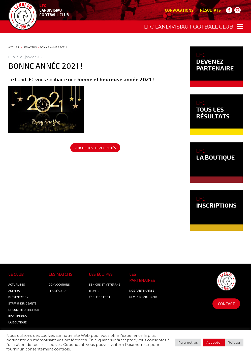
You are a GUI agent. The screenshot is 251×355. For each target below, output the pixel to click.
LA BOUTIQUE (215, 154)
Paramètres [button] (188, 342)
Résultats (210, 10)
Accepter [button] (214, 342)
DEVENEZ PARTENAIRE (215, 61)
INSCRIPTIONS (216, 202)
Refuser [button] (234, 342)
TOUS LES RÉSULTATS (213, 109)
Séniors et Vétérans (104, 284)
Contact (226, 303)
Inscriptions (17, 316)
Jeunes (94, 290)
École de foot (99, 297)
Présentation (18, 297)
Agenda (14, 290)
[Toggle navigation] (125, 26)
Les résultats (59, 290)
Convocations (179, 10)
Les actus (30, 47)
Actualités (16, 284)
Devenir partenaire (144, 296)
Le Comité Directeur (23, 309)
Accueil (14, 47)
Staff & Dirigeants (22, 303)
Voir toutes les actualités (95, 147)
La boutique (17, 322)
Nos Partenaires (141, 290)
